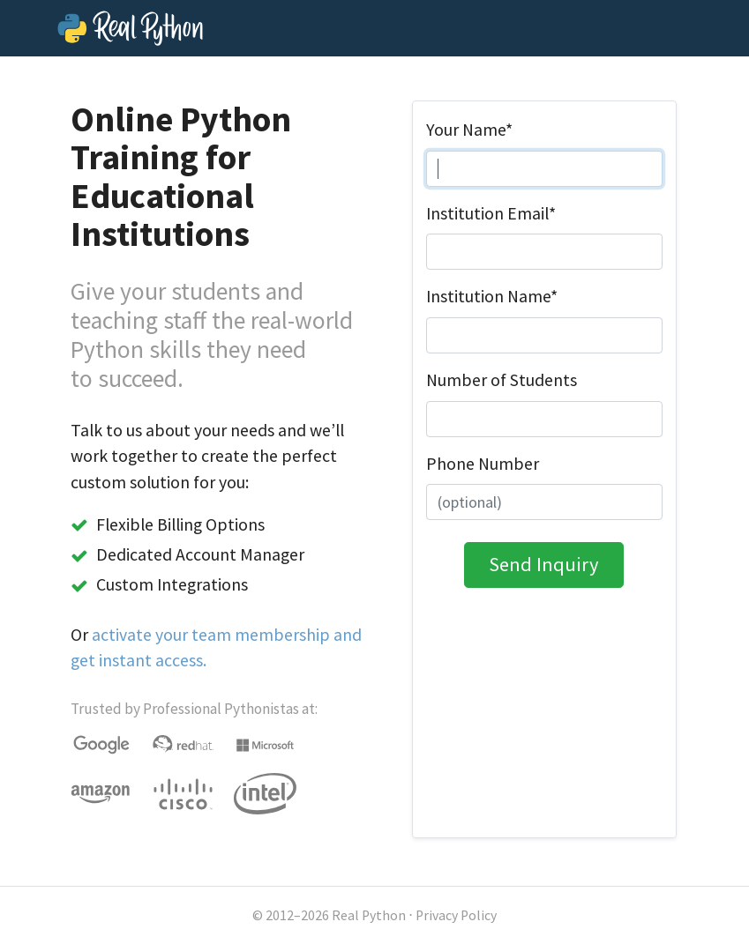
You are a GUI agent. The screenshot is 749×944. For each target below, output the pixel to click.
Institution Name (492, 296)
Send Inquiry (544, 564)
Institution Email (491, 213)
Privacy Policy (456, 915)
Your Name (469, 129)
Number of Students (501, 379)
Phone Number (482, 463)
